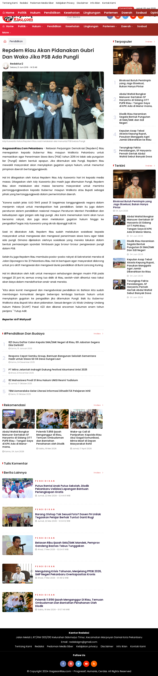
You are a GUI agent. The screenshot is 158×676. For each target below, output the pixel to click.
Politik (22, 26)
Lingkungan (91, 26)
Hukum (36, 26)
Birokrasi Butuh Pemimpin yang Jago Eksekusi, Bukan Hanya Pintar (135, 83)
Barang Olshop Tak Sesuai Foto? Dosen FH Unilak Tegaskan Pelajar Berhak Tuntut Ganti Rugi (68, 515)
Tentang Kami (10, 2)
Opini (154, 13)
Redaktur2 (16, 63)
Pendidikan (54, 26)
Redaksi (24, 2)
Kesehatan (72, 26)
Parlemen (109, 26)
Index (99, 333)
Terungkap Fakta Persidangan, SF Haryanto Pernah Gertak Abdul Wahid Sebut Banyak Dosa (135, 152)
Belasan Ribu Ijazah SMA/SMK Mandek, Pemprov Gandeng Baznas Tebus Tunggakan (67, 544)
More (5, 32)
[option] (19, 432)
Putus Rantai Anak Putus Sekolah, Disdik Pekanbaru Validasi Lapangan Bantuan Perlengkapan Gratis (62, 489)
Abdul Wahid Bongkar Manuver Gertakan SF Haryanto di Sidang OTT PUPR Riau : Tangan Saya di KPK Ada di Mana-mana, (17, 439)
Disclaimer (82, 2)
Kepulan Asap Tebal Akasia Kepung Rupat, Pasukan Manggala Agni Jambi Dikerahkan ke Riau (135, 135)
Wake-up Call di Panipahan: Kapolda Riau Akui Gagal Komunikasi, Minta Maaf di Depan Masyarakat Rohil (86, 437)
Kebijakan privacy (65, 2)
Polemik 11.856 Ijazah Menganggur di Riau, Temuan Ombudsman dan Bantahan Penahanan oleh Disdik (50, 437)
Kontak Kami (109, 2)
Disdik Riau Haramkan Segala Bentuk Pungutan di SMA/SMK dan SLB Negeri (134, 118)
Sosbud (142, 26)
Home (8, 26)
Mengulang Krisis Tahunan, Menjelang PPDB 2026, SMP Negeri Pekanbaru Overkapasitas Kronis (68, 572)
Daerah (126, 26)
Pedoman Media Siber (42, 2)
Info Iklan (95, 2)
